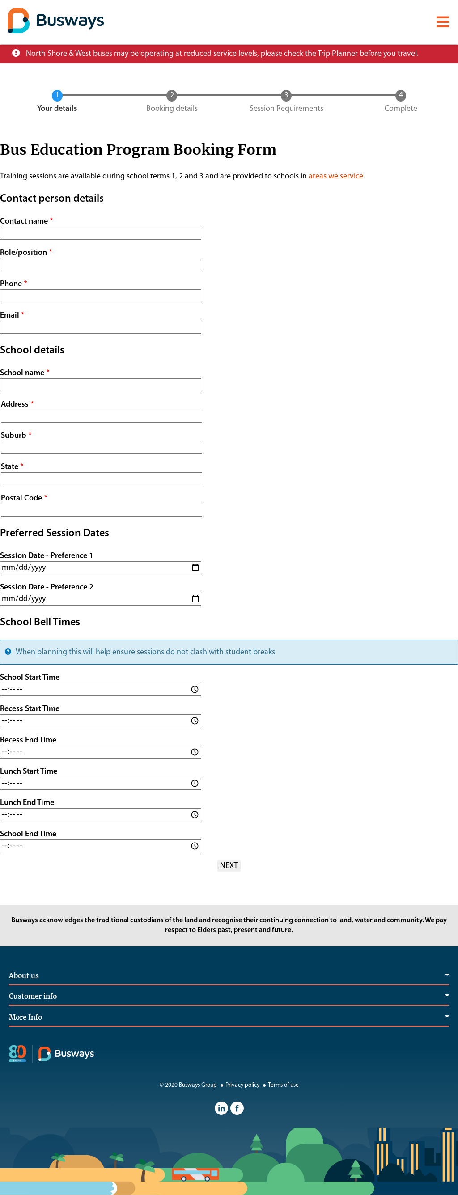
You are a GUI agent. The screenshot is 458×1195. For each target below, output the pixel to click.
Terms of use (280, 1085)
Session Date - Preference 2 (46, 587)
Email (9, 315)
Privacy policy (238, 1085)
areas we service (336, 176)
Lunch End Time (27, 803)
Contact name (24, 221)
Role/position (23, 253)
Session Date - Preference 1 (46, 556)
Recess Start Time (29, 709)
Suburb (13, 436)
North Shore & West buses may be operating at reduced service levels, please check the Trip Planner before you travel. (222, 54)
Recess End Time (28, 740)
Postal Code (21, 498)
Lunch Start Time (28, 771)
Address (15, 404)
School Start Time (29, 678)
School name (22, 373)
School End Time (28, 834)
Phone (11, 284)
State (9, 467)
